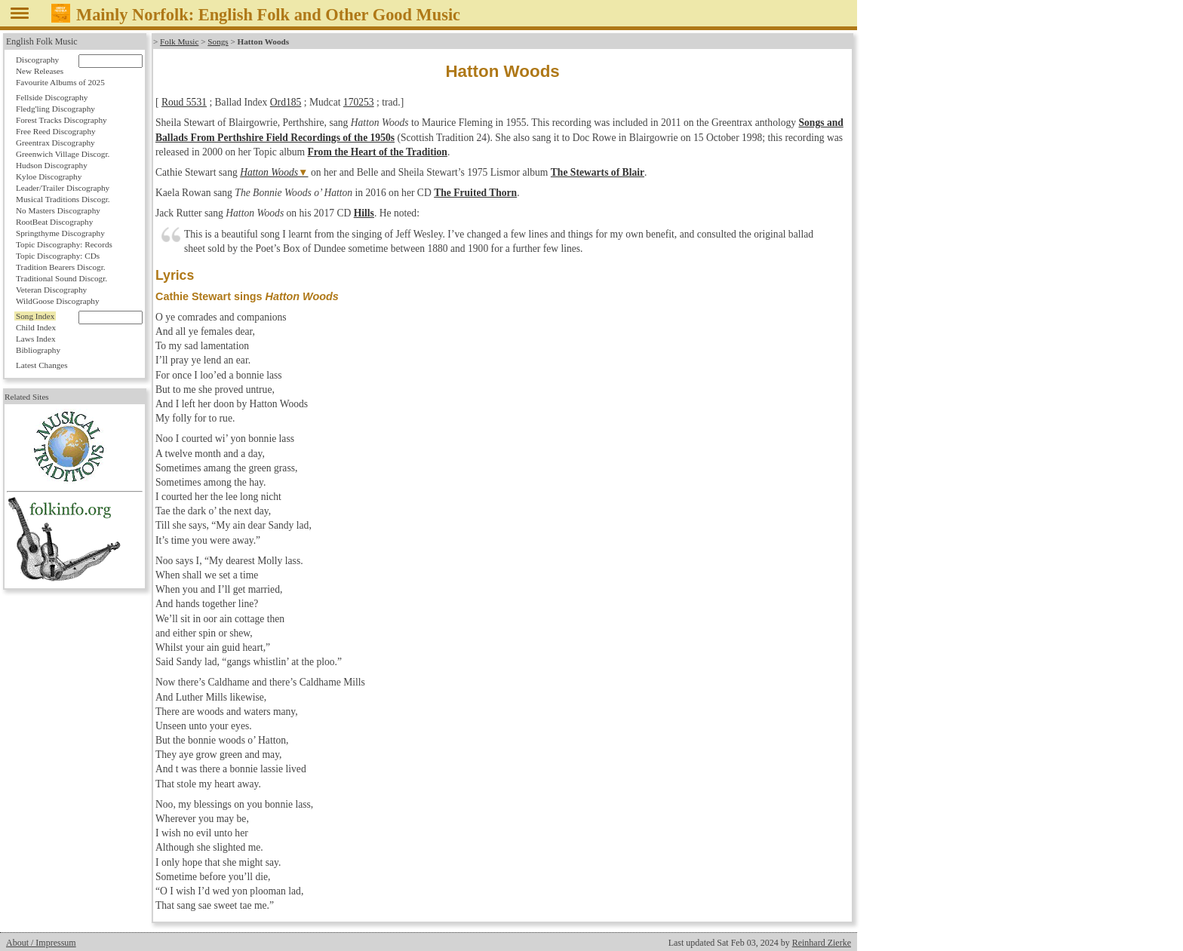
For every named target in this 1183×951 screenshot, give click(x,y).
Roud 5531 (184, 102)
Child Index (36, 327)
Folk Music (179, 41)
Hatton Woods (269, 172)
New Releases (39, 70)
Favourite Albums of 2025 (60, 82)
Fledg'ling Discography (55, 108)
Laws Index (36, 338)
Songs (217, 41)
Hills (364, 213)
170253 (358, 102)
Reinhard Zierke (821, 942)
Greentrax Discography (55, 142)
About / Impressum (41, 942)
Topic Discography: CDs (58, 255)
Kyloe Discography (48, 176)
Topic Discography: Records (64, 244)
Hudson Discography (52, 165)
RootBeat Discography (54, 221)
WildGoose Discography (57, 300)
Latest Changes (42, 365)
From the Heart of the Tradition (377, 152)
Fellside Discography (52, 97)
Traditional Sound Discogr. (61, 278)
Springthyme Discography (60, 233)
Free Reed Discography (56, 131)
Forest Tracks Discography (61, 119)
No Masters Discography (58, 210)
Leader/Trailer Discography (62, 187)
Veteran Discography (51, 289)
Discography (37, 59)
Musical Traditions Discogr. (63, 199)
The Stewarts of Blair (597, 172)
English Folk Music (42, 41)
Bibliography (38, 349)
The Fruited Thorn (475, 192)
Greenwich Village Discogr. (62, 153)
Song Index (35, 316)
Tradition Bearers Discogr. (61, 266)
